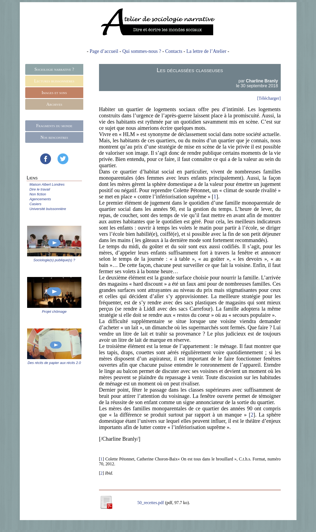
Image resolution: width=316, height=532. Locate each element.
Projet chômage (54, 311)
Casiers (35, 204)
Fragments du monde (54, 125)
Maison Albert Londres (47, 184)
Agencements (40, 199)
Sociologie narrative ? (54, 69)
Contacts (173, 51)
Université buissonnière (47, 209)
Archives (54, 104)
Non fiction (37, 194)
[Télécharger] (269, 98)
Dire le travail (39, 189)
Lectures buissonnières (54, 81)
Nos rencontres (54, 137)
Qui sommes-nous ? (141, 51)
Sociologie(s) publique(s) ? (54, 260)
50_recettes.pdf (151, 502)
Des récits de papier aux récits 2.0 (54, 363)
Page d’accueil (104, 51)
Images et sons (54, 92)
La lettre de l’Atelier (206, 51)
